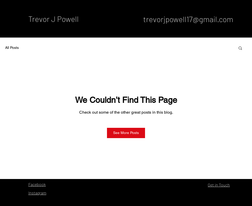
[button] (240, 48)
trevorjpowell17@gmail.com (188, 19)
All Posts (12, 48)
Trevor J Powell (53, 18)
